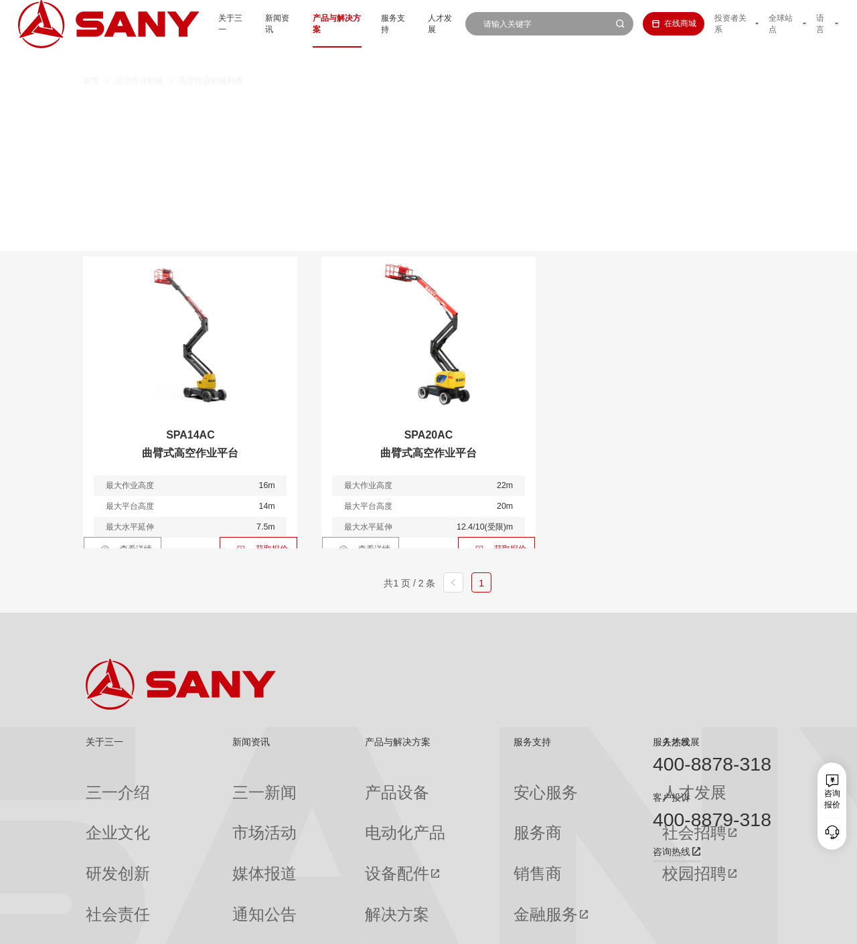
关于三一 (195, 23)
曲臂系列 (319, 109)
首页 (91, 59)
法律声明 (709, 925)
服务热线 (671, 741)
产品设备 (314, 782)
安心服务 (448, 782)
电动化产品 (318, 804)
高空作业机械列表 (211, 59)
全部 (194, 109)
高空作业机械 (139, 59)
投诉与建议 (452, 890)
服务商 (444, 804)
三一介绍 (102, 782)
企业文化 (102, 804)
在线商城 (659, 23)
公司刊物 (102, 889)
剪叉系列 (391, 109)
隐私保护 (670, 925)
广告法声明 (752, 925)
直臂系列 (247, 109)
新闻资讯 (246, 23)
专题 (200, 889)
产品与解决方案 (309, 23)
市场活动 (208, 804)
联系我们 (630, 925)
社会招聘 (556, 804)
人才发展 (423, 23)
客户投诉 (671, 797)
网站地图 (591, 925)
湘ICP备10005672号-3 (238, 925)
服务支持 (372, 23)
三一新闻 (208, 782)
